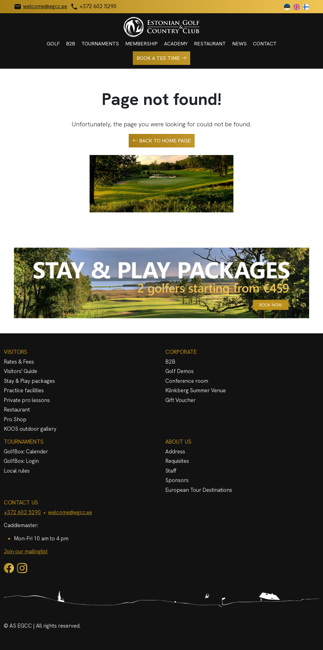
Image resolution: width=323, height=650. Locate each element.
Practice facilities (24, 390)
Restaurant (210, 43)
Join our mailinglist (26, 551)
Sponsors (177, 480)
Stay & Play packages (29, 380)
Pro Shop (15, 419)
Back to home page (161, 141)
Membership (141, 43)
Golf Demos (179, 371)
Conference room (186, 380)
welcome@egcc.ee (70, 512)
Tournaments (100, 43)
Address (175, 451)
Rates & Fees (19, 361)
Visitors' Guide (20, 371)
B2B (70, 43)
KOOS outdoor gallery (30, 428)
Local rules (17, 470)
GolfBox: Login (21, 460)
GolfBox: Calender (26, 451)
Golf (53, 43)
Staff (171, 470)
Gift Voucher (180, 400)
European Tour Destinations (198, 489)
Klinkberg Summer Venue (195, 390)
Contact (265, 43)
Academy (176, 43)
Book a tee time (161, 58)
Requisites (177, 460)
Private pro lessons (27, 400)
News (239, 43)
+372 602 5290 (22, 512)
